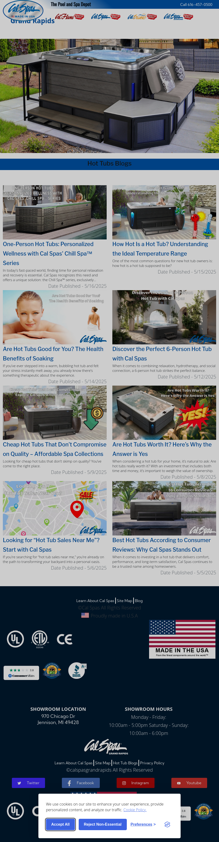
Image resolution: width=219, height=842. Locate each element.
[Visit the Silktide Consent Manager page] (167, 824)
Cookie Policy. (135, 809)
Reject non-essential (103, 824)
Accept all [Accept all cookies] (60, 824)
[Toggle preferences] (143, 824)
